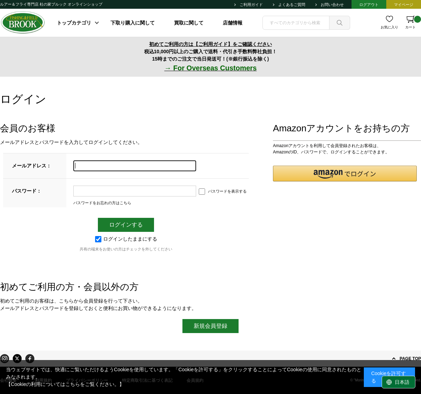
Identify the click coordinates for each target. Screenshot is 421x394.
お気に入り (389, 27)
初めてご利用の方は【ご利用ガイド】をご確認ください (210, 44)
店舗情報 (232, 23)
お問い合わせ (332, 4)
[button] (345, 173)
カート (413, 22)
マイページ (403, 4)
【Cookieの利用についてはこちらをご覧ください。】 (65, 384)
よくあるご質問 (291, 4)
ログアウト (369, 4)
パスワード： (26, 191)
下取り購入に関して (133, 23)
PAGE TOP (410, 358)
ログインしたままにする (126, 239)
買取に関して (188, 23)
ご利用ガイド (251, 4)
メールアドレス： (31, 165)
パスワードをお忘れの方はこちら (102, 203)
